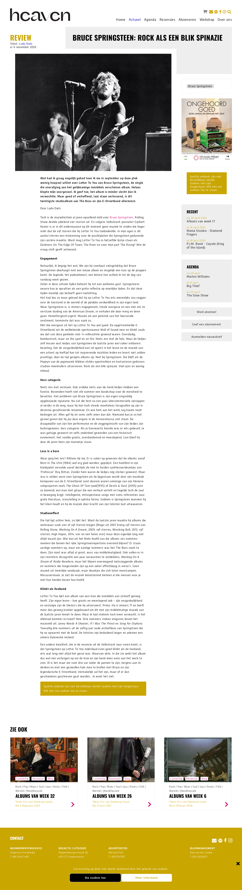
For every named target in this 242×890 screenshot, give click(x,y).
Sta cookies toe (95, 877)
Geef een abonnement (206, 324)
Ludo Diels (25, 43)
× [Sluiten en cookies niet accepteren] (238, 863)
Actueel (135, 19)
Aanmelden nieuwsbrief (206, 336)
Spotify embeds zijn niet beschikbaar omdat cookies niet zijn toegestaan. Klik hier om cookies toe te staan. (91, 688)
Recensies (167, 19)
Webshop (207, 19)
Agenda (150, 19)
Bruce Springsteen (121, 217)
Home (120, 19)
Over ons (225, 19)
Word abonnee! (206, 312)
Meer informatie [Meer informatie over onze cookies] (146, 877)
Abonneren (187, 19)
